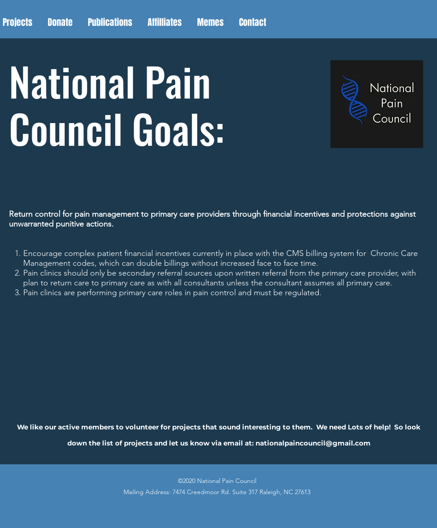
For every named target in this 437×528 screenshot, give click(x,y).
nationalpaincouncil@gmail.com (313, 443)
